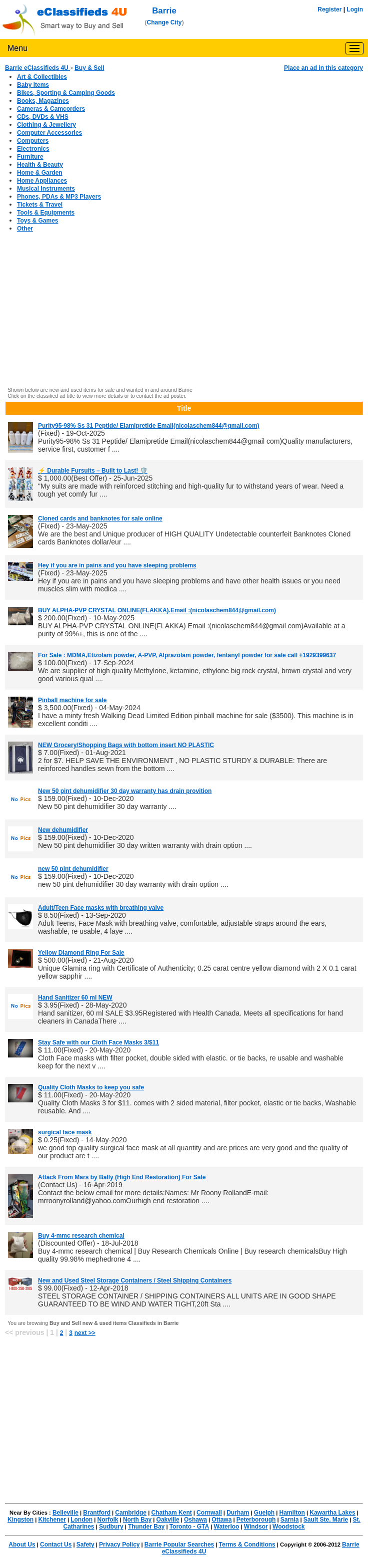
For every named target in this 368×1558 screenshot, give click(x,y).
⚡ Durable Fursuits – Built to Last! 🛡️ (93, 470)
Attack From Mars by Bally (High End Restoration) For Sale (122, 1177)
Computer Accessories (49, 132)
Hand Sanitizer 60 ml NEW (75, 997)
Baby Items (33, 84)
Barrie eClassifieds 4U (37, 67)
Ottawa (222, 1519)
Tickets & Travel (39, 204)
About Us (21, 1544)
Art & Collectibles (42, 76)
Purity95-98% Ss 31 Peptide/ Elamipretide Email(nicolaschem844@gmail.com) (149, 425)
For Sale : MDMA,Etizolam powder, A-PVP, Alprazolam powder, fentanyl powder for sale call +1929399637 (187, 655)
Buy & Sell (89, 67)
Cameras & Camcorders (51, 108)
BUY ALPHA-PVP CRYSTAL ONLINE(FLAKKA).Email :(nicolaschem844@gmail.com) (157, 610)
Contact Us (56, 1544)
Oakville (168, 1519)
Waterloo (227, 1526)
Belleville (65, 1512)
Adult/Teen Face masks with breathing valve (101, 907)
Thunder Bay (146, 1526)
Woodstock (288, 1526)
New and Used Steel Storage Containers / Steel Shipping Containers (135, 1280)
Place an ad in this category (323, 67)
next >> (85, 1332)
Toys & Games (37, 220)
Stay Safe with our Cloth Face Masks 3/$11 (98, 1042)
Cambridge (130, 1512)
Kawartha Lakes (332, 1512)
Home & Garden (39, 172)
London (81, 1519)
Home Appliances (42, 180)
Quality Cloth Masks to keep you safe (91, 1087)
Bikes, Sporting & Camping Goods (66, 92)
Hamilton (292, 1512)
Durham (237, 1512)
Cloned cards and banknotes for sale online (100, 518)
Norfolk (108, 1519)
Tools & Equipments (45, 212)
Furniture (30, 156)
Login (354, 9)
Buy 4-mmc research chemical (81, 1235)
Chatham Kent (171, 1512)
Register (330, 9)
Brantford (96, 1512)
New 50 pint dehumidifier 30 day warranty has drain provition (125, 790)
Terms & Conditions (247, 1544)
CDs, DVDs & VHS (42, 116)
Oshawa (195, 1519)
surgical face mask (65, 1132)
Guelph (264, 1512)
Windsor (256, 1526)
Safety (85, 1544)
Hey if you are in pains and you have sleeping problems (117, 565)
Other (25, 228)
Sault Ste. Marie (326, 1519)
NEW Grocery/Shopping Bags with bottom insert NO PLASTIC (126, 745)
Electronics (33, 148)
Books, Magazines (43, 100)
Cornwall (209, 1512)
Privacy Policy (119, 1544)
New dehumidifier (63, 829)
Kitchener (52, 1519)
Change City (164, 22)
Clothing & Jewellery (46, 124)
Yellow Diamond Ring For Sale (81, 952)
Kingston (21, 1519)
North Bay (137, 1519)
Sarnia (289, 1519)
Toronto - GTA (190, 1526)
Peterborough (256, 1519)
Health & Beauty (40, 164)
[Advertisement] (184, 313)
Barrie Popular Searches (179, 1544)
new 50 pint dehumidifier (73, 868)
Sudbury (111, 1526)
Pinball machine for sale (72, 700)
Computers (32, 140)
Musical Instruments (46, 188)
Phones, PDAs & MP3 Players (59, 196)
